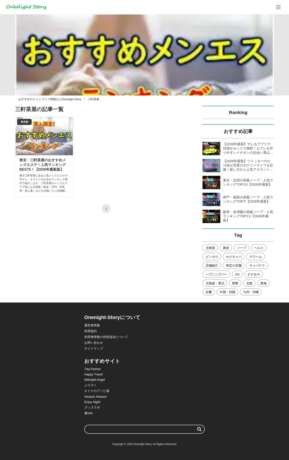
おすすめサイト (102, 361)
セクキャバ (234, 257)
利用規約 (90, 331)
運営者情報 (92, 325)
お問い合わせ (93, 342)
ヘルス (258, 248)
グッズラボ (92, 407)
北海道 (210, 248)
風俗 (226, 248)
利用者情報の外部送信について (106, 337)
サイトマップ (93, 348)
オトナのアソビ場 (96, 391)
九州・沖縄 (251, 292)
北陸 (249, 283)
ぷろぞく (90, 385)
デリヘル (255, 257)
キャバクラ (257, 265)
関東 (235, 283)
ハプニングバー (216, 274)
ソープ (241, 248)
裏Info (88, 413)
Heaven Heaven (95, 396)
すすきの (253, 274)
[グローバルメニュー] (278, 7)
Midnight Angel (94, 379)
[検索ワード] (144, 429)
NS (237, 274)
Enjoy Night (92, 402)
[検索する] (199, 429)
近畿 (209, 292)
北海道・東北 (215, 283)
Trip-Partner (92, 369)
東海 (263, 283)
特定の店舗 (234, 265)
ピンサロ (212, 257)
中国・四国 (227, 292)
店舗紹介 (212, 265)
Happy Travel (93, 374)
